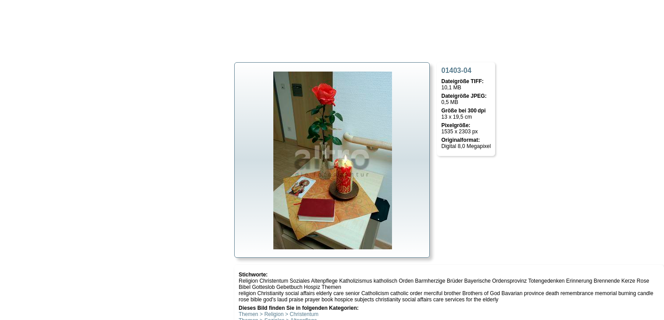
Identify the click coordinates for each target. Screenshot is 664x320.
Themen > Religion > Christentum (278, 314)
